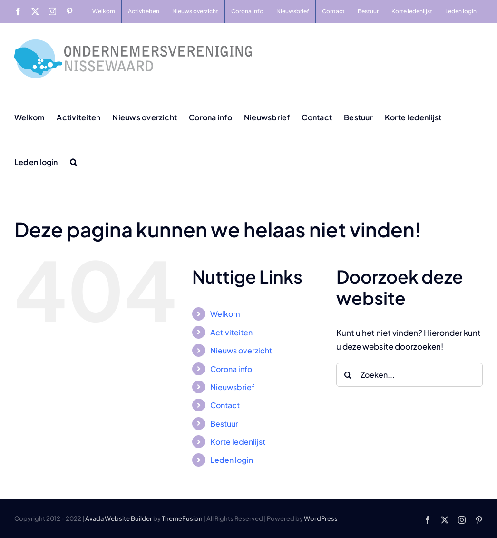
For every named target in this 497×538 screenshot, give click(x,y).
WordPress (321, 518)
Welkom (225, 314)
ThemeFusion (182, 518)
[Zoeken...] (409, 375)
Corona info (231, 369)
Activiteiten (231, 332)
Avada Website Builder (118, 518)
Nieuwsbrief (232, 387)
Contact (225, 405)
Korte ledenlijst (237, 442)
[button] (73, 161)
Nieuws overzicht (241, 350)
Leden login (231, 460)
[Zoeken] (348, 375)
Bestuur (224, 424)
